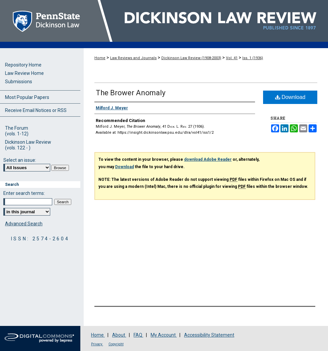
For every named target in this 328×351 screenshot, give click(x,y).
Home (99, 58)
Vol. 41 (232, 58)
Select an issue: (19, 160)
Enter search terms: (24, 193)
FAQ (138, 335)
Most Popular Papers (27, 97)
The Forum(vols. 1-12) (16, 130)
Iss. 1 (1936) (252, 58)
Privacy (97, 344)
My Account (164, 335)
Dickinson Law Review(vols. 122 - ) (28, 144)
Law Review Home (24, 73)
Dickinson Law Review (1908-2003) (191, 58)
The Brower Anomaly (130, 93)
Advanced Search (24, 223)
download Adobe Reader (208, 159)
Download (290, 97)
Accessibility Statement (209, 335)
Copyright (116, 344)
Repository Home (23, 65)
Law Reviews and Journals (133, 58)
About (119, 335)
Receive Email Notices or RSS (36, 110)
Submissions (18, 81)
